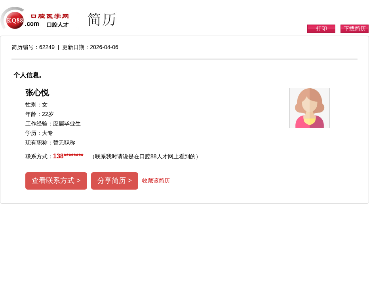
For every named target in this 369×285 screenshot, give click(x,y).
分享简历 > (114, 180)
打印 (321, 28)
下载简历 (355, 28)
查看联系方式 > (56, 180)
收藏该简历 (156, 180)
